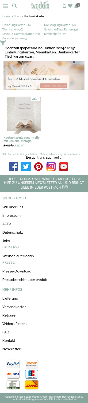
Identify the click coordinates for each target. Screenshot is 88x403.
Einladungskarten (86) (16, 25)
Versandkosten (14, 307)
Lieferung (10, 298)
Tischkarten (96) (12, 29)
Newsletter (11, 349)
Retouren (10, 315)
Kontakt (8, 341)
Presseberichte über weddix (25, 280)
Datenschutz (12, 232)
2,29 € (15, 145)
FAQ (5, 332)
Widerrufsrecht (14, 324)
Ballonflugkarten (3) (14, 38)
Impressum (11, 215)
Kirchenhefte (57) (55, 34)
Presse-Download (16, 271)
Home (6, 16)
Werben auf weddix (18, 256)
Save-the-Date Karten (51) (61, 29)
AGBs (6, 224)
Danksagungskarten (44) (60, 25)
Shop (17, 16)
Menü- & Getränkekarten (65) (21, 34)
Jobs (6, 241)
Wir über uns (12, 207)
